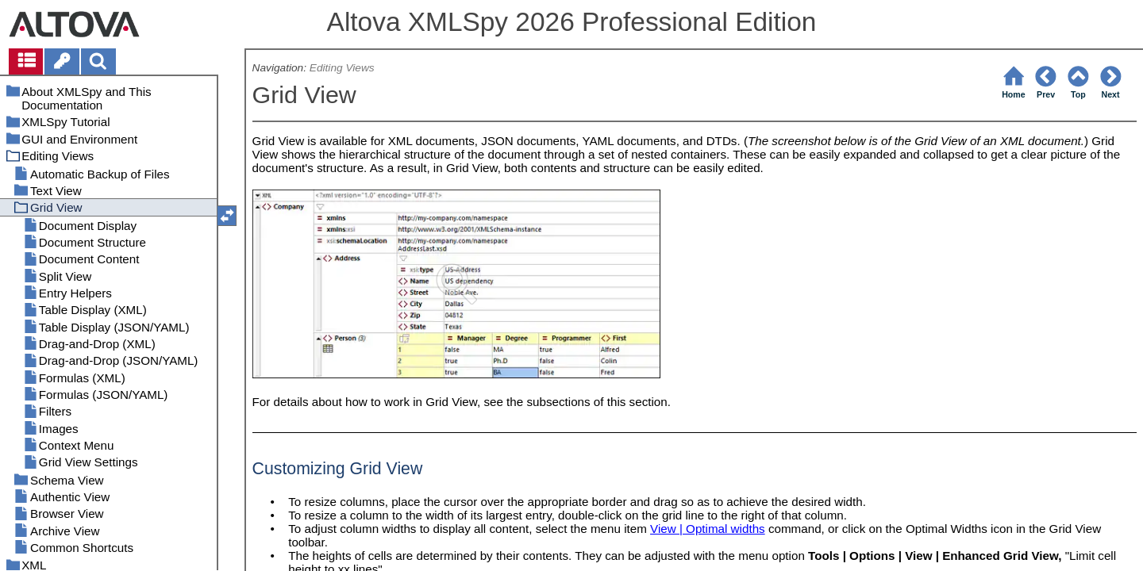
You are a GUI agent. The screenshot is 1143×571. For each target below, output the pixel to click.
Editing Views (342, 68)
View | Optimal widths (707, 528)
